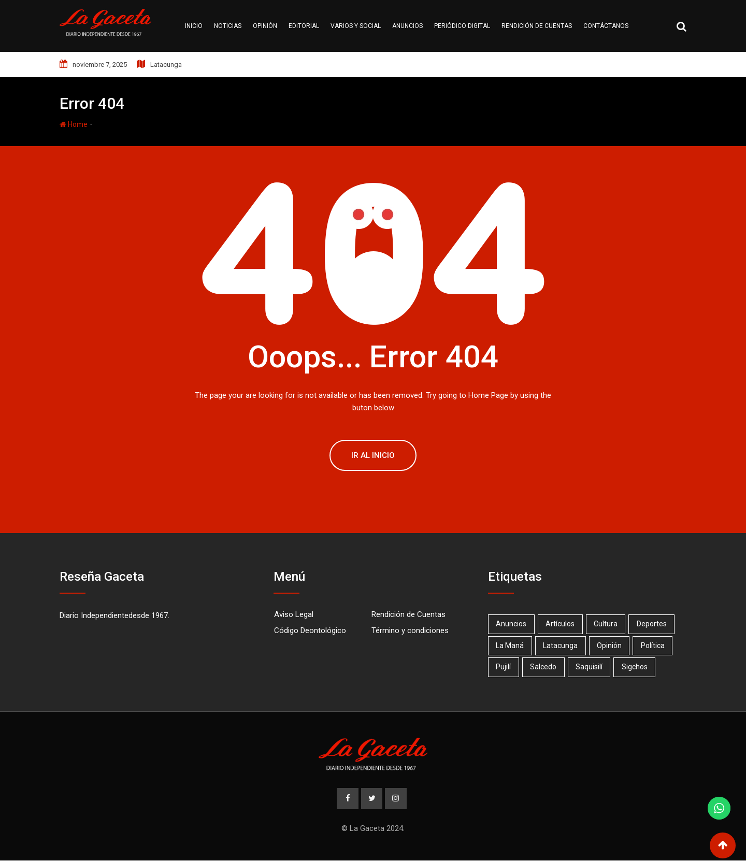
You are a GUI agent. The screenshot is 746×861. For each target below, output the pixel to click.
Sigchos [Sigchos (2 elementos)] (637, 667)
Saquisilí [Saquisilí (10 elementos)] (590, 667)
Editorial (304, 26)
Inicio (194, 26)
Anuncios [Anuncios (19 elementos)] (511, 624)
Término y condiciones (410, 630)
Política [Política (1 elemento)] (655, 645)
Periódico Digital (462, 26)
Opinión (265, 26)
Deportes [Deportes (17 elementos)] (654, 624)
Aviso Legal (293, 614)
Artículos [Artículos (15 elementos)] (561, 624)
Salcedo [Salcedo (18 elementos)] (544, 667)
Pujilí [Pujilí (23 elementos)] (503, 667)
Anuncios (407, 26)
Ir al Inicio (373, 455)
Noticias (227, 26)
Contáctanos (605, 26)
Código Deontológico (310, 630)
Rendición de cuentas (536, 26)
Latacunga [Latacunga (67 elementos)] (561, 645)
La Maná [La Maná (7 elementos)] (510, 645)
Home (74, 124)
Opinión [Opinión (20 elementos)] (610, 645)
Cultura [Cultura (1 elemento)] (607, 624)
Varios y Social (356, 26)
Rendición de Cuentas (408, 614)
